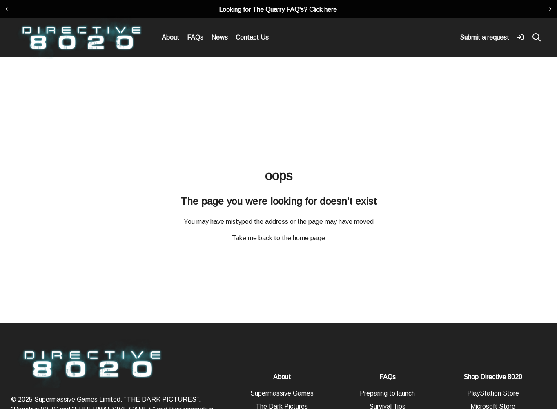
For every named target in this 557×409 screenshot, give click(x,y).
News (219, 37)
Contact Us (252, 37)
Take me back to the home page (278, 238)
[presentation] (6, 9)
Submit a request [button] (484, 37)
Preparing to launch (387, 393)
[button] (520, 37)
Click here (323, 9)
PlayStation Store (493, 393)
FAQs (195, 37)
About (170, 37)
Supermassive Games (282, 393)
